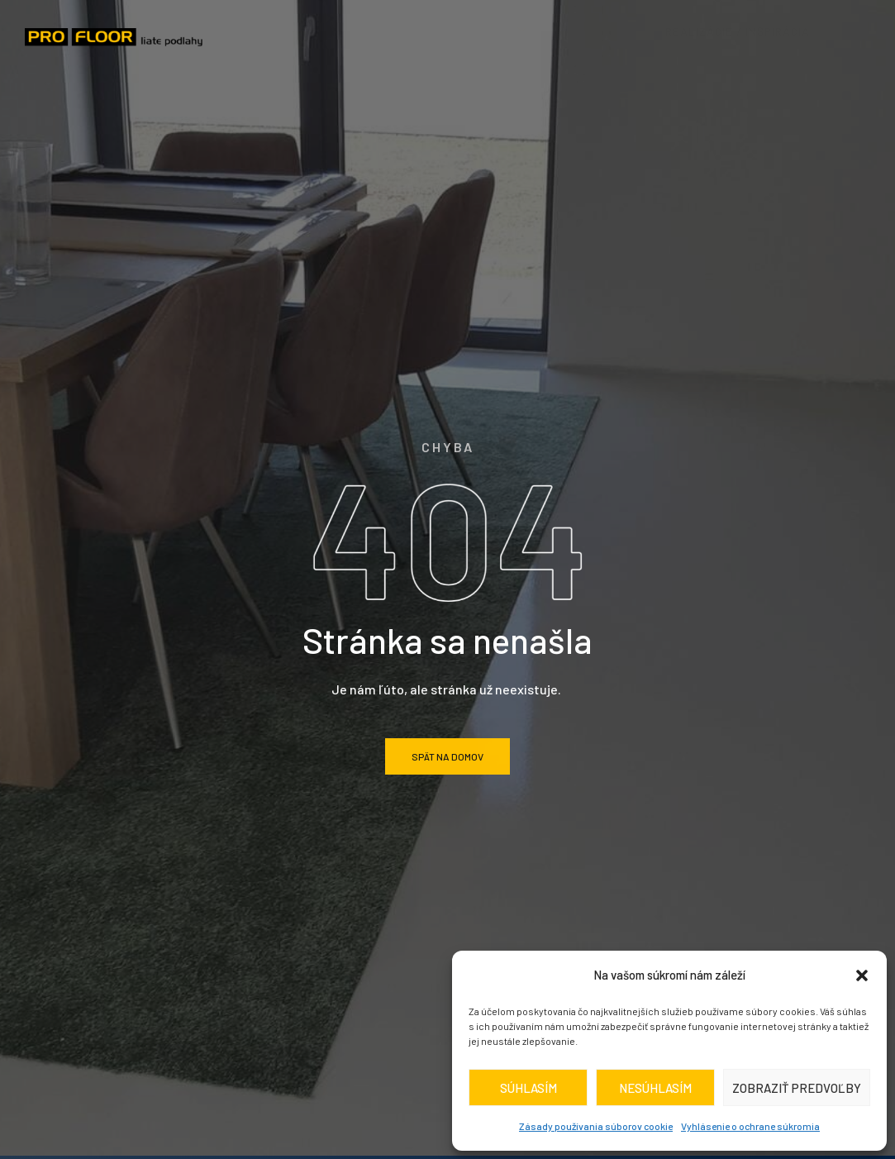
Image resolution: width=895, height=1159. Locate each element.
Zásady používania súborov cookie (596, 1126)
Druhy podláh (474, 28)
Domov (264, 28)
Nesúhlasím (655, 1087)
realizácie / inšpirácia (743, 28)
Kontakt (530, 52)
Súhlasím (528, 1087)
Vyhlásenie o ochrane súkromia (750, 1126)
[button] (862, 975)
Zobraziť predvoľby (796, 1087)
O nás (351, 28)
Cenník (600, 28)
